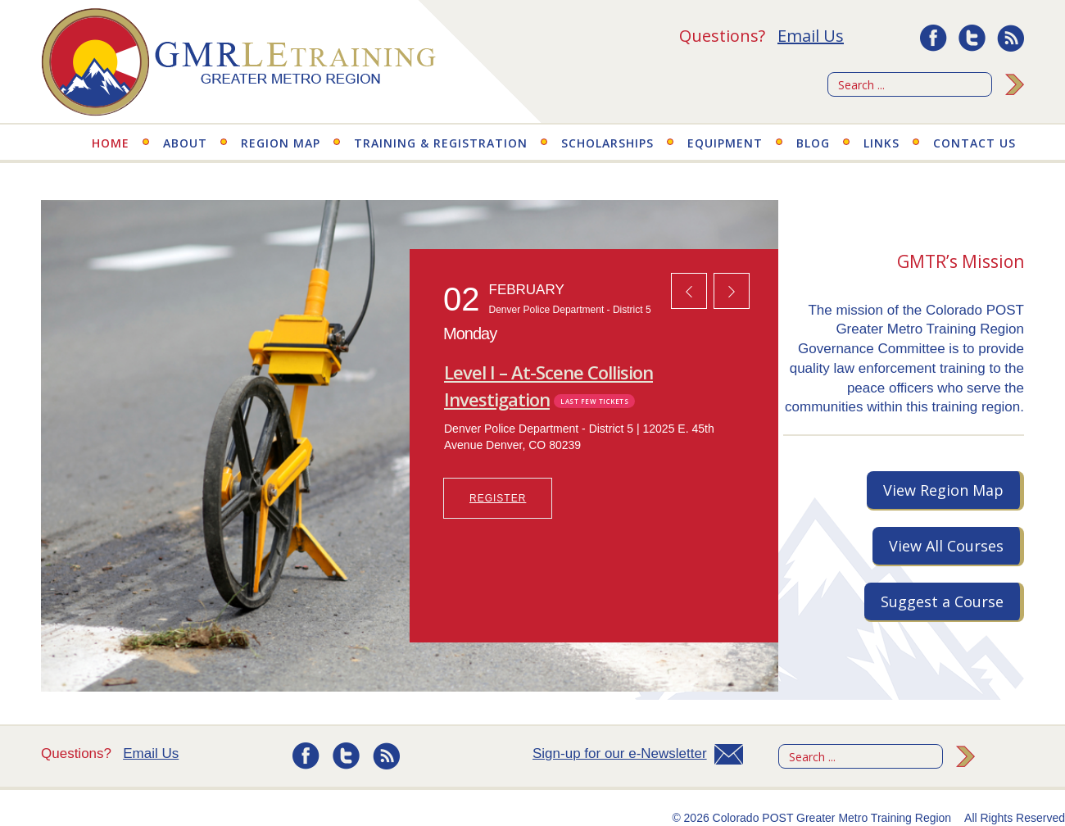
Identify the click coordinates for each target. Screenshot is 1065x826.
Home (110, 143)
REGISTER (497, 498)
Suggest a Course (942, 601)
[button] (689, 291)
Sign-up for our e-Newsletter (619, 753)
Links (881, 143)
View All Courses (946, 546)
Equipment (725, 143)
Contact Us (974, 143)
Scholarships (607, 143)
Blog (813, 143)
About (185, 143)
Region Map (280, 143)
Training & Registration (441, 143)
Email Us (810, 36)
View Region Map (943, 490)
